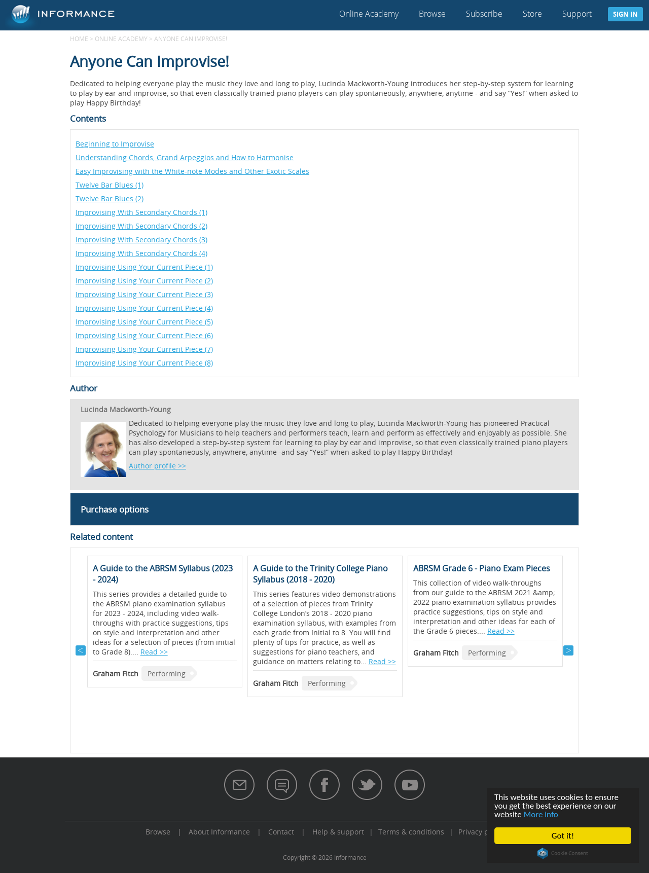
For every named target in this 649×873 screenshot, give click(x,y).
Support (577, 13)
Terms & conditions (411, 831)
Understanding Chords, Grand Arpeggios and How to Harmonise (185, 157)
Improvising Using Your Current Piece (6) (144, 335)
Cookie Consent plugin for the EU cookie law (562, 853)
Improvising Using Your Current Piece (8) (144, 363)
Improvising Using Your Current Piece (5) (144, 321)
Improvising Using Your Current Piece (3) (144, 294)
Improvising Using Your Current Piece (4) (144, 308)
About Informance (219, 831)
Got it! (563, 835)
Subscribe (484, 13)
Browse (432, 13)
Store (532, 13)
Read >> (154, 652)
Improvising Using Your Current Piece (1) (144, 267)
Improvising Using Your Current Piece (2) (144, 280)
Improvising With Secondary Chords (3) (141, 239)
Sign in (625, 14)
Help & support (338, 831)
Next (568, 650)
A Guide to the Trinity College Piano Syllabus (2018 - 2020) (320, 574)
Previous (81, 650)
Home (79, 38)
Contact (281, 831)
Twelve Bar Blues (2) (109, 198)
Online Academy (369, 13)
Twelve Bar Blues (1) (109, 185)
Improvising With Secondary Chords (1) (141, 212)
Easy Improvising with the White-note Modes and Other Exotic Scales (192, 171)
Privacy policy (481, 831)
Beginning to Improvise (115, 144)
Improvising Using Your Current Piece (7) (144, 349)
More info (541, 814)
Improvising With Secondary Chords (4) (141, 253)
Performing (167, 673)
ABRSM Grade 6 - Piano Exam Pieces (481, 568)
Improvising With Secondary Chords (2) (141, 226)
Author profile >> (157, 465)
